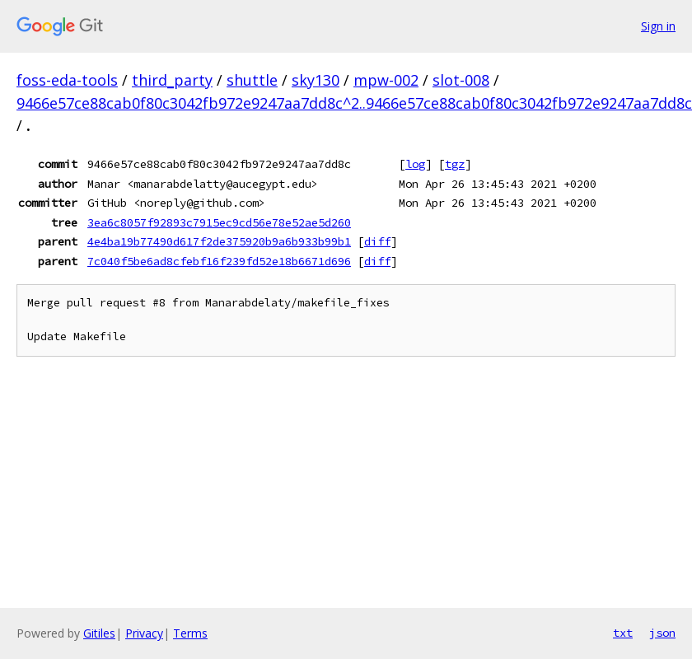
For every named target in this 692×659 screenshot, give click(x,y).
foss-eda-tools (67, 80)
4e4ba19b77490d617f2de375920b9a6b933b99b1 (219, 241)
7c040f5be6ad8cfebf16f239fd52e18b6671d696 (219, 261)
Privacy (144, 633)
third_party (172, 80)
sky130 (315, 80)
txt (623, 632)
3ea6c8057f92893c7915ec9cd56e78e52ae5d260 (219, 222)
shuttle (252, 80)
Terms (190, 633)
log (415, 164)
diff (377, 241)
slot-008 (460, 80)
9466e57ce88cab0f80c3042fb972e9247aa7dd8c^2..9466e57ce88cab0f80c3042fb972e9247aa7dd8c (354, 103)
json (662, 632)
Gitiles (99, 633)
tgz (455, 164)
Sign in (658, 26)
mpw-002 (385, 80)
